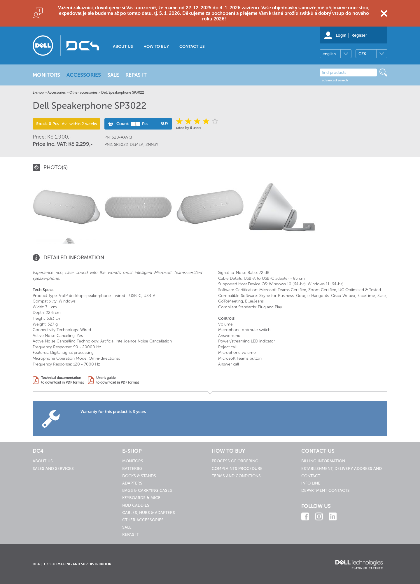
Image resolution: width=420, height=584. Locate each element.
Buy (164, 123)
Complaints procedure (237, 468)
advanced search (335, 80)
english (329, 53)
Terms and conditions (236, 475)
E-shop (38, 92)
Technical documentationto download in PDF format (62, 380)
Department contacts (325, 490)
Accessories (57, 92)
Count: (122, 123)
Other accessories (83, 92)
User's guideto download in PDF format (117, 380)
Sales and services (53, 468)
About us (123, 46)
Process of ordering (235, 461)
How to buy (156, 46)
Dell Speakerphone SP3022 (122, 92)
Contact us (192, 46)
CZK (362, 53)
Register (359, 35)
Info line (310, 483)
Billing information (323, 461)
